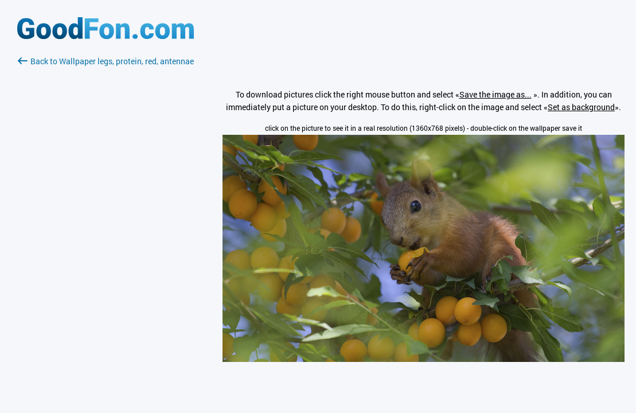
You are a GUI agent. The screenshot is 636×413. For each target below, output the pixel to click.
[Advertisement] (105, 203)
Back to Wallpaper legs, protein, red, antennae (106, 61)
